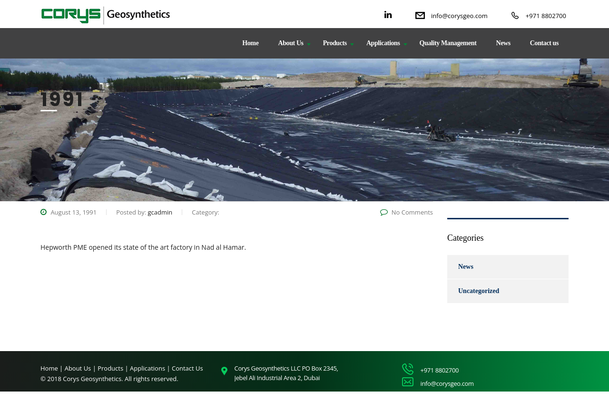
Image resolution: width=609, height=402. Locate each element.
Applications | (151, 368)
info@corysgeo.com (459, 15)
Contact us (544, 43)
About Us (290, 43)
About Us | (81, 368)
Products (335, 43)
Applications (383, 43)
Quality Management (448, 43)
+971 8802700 (546, 15)
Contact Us (187, 368)
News (503, 43)
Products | (114, 368)
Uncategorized (478, 290)
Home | (51, 368)
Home (250, 43)
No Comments (406, 212)
